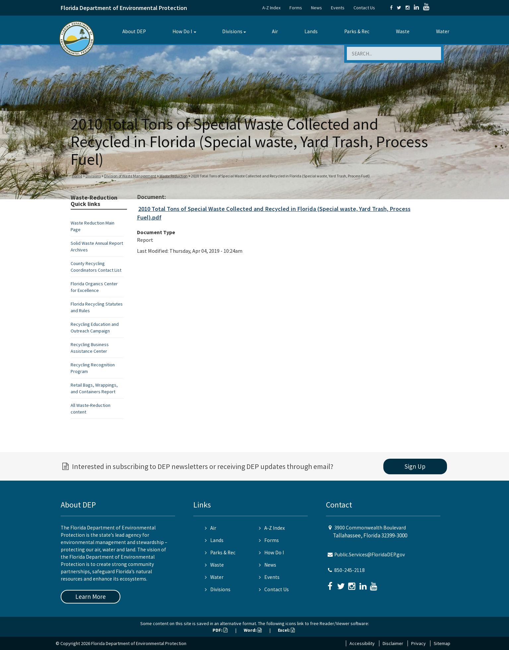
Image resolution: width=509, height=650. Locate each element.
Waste (403, 31)
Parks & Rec (356, 31)
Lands (311, 31)
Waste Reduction (173, 175)
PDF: (220, 630)
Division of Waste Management (130, 175)
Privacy (418, 643)
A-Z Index (271, 8)
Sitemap (442, 643)
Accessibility (362, 643)
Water (442, 31)
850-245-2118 (349, 570)
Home (77, 175)
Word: (253, 630)
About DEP (134, 31)
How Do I (182, 31)
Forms (295, 8)
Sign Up (415, 466)
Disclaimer (393, 643)
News (316, 8)
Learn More (90, 597)
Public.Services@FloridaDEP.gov (369, 554)
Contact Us (364, 8)
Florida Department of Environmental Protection (124, 8)
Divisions (232, 31)
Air (275, 31)
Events (338, 8)
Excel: (286, 630)
